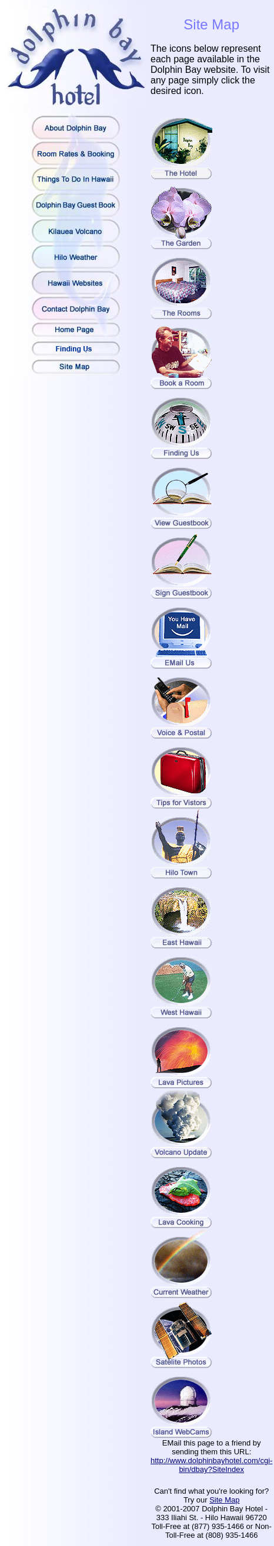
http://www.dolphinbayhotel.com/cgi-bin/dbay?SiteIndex (211, 1465)
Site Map (224, 1499)
